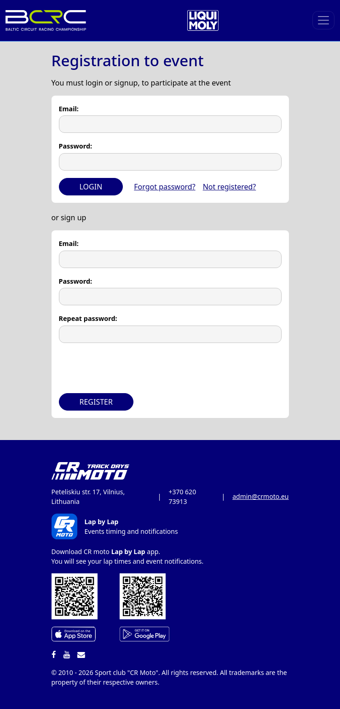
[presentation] (129, 368)
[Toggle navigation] (323, 20)
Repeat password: (88, 318)
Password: (75, 146)
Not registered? (229, 187)
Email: (69, 108)
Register (96, 402)
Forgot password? (164, 187)
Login (91, 187)
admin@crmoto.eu (260, 496)
